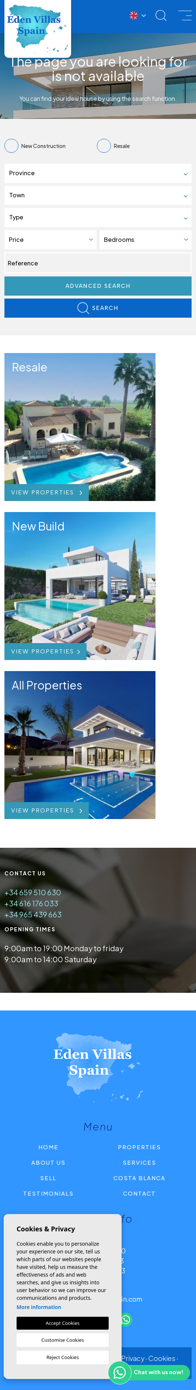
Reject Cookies (62, 1357)
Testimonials (48, 1193)
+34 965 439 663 (33, 914)
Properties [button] (139, 1146)
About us (48, 1162)
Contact (139, 1193)
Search (98, 308)
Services (139, 1162)
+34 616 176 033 (31, 903)
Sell (48, 1177)
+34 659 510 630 (32, 892)
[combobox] (98, 173)
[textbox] (100, 173)
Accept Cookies (63, 1323)
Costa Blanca (139, 1177)
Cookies (161, 1358)
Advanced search (98, 286)
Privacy (132, 1358)
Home (48, 1146)
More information (39, 1306)
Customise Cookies (62, 1340)
